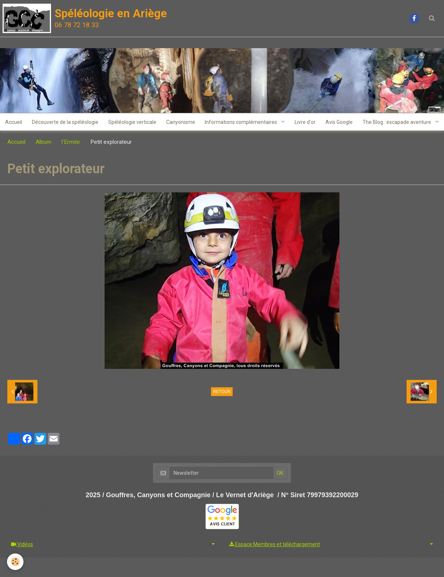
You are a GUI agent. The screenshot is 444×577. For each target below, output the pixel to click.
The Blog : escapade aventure (219, 141)
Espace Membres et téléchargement (274, 564)
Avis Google (385, 122)
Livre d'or (350, 122)
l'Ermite (71, 161)
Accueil (53, 122)
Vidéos (22, 564)
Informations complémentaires (286, 122)
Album (43, 161)
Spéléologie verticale (174, 122)
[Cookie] (15, 561)
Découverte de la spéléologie (106, 122)
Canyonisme (223, 122)
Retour (221, 411)
